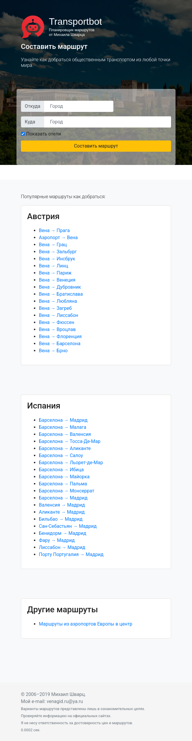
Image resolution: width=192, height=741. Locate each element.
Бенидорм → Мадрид (62, 533)
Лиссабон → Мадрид (62, 547)
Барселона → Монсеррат (66, 491)
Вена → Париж (55, 273)
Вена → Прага (54, 230)
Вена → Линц (53, 266)
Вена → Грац (53, 244)
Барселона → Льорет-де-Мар (71, 462)
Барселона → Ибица (61, 469)
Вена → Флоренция (60, 336)
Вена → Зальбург (58, 251)
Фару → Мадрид (57, 540)
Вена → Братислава (61, 294)
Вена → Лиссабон (58, 315)
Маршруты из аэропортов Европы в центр (85, 624)
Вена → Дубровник (60, 287)
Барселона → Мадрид (63, 420)
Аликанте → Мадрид (62, 512)
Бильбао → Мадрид (60, 519)
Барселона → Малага (62, 427)
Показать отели (43, 134)
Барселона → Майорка (64, 476)
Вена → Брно (53, 350)
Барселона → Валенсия (65, 434)
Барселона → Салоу (61, 455)
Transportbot (75, 21)
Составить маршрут (96, 146)
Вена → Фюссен (56, 322)
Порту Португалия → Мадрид (71, 554)
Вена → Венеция (57, 280)
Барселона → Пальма (63, 484)
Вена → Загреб (55, 308)
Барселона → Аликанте (65, 448)
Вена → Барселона (59, 343)
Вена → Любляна (58, 301)
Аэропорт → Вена (58, 237)
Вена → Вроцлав (57, 329)
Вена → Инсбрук (57, 259)
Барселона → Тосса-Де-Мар (69, 441)
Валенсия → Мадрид (62, 505)
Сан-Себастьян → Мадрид (68, 526)
